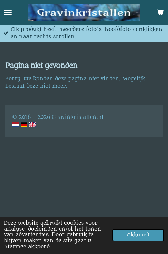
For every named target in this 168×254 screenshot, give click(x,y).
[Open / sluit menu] (7, 12)
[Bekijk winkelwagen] (160, 12)
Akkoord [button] (138, 235)
